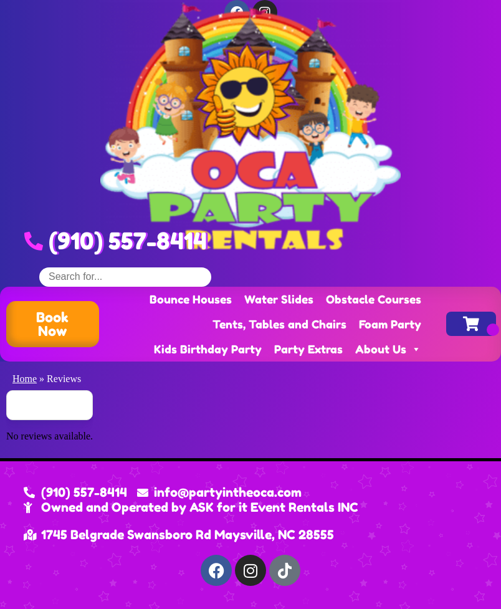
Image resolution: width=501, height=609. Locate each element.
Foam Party (390, 324)
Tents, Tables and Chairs (279, 324)
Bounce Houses (191, 299)
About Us (388, 349)
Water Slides (278, 299)
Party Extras (308, 349)
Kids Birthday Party (208, 349)
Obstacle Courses (373, 299)
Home (24, 378)
